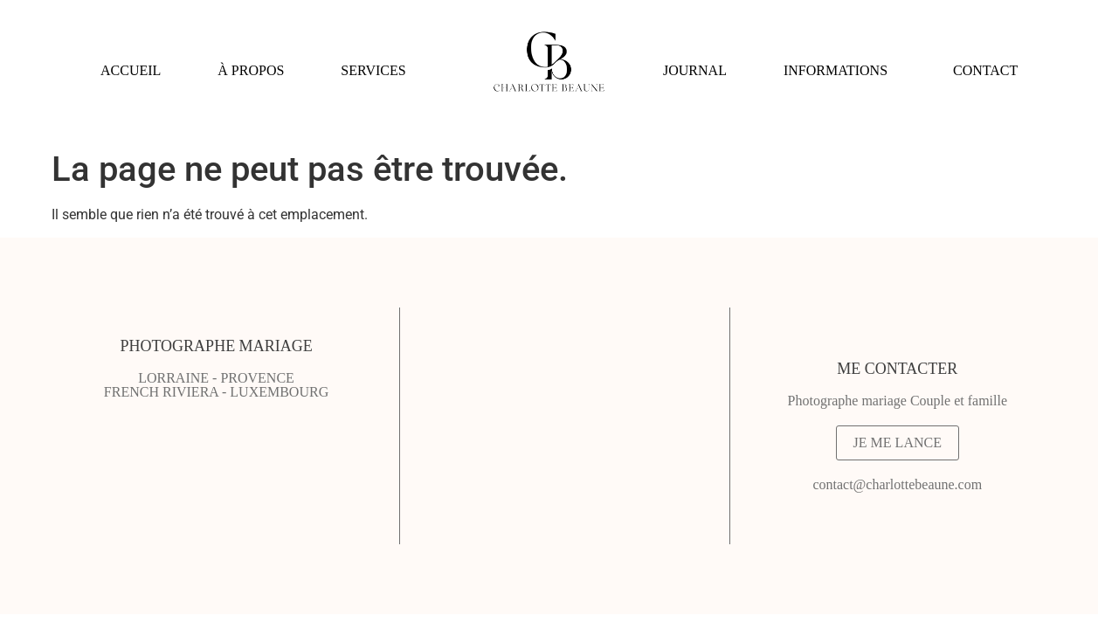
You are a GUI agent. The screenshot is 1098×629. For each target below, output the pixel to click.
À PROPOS (251, 70)
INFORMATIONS (835, 70)
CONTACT (985, 70)
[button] (377, 71)
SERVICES (373, 70)
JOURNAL (695, 70)
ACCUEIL (130, 70)
